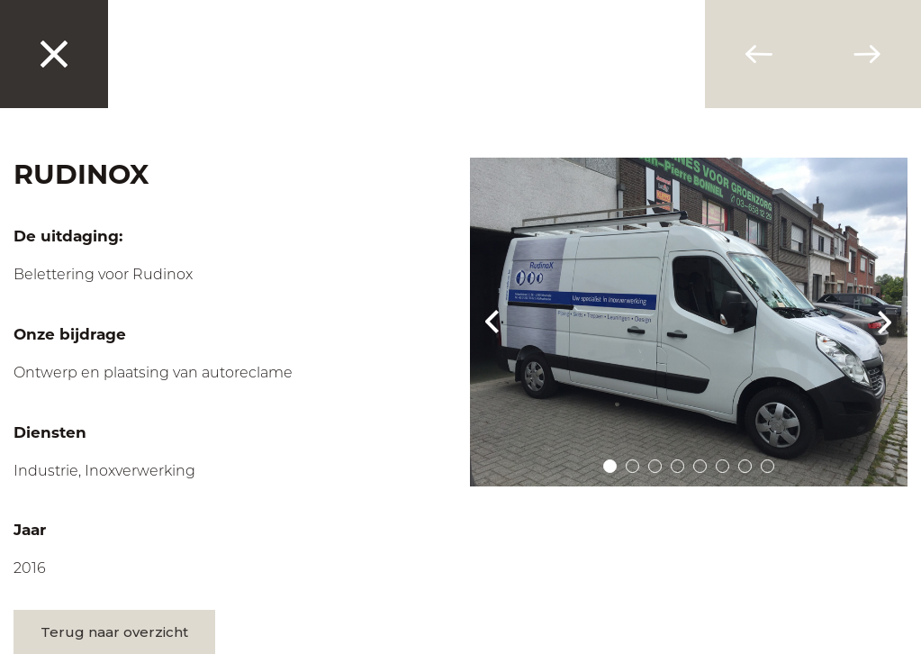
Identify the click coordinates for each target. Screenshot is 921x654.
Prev (492, 322)
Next (884, 322)
